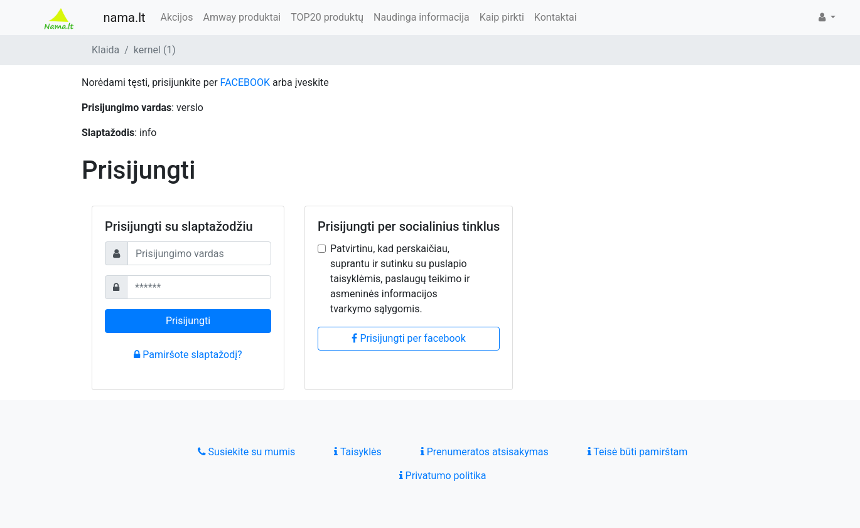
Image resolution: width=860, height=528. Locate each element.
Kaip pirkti (502, 17)
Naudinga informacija (422, 17)
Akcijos (177, 17)
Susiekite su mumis (247, 452)
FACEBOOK (245, 82)
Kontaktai (555, 17)
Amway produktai (242, 17)
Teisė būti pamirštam (638, 452)
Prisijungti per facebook (408, 338)
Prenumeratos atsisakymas (485, 452)
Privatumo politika (442, 476)
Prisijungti (188, 321)
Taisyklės (357, 452)
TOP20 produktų (327, 17)
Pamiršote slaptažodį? (188, 355)
